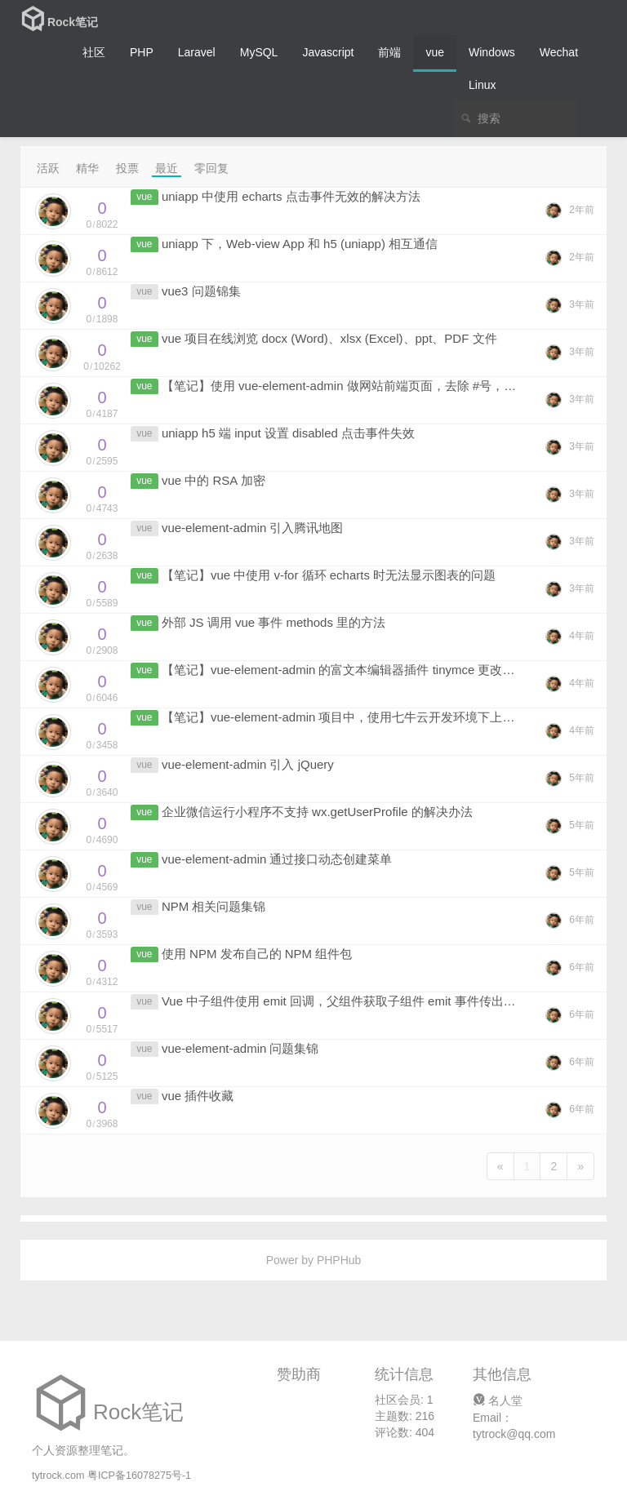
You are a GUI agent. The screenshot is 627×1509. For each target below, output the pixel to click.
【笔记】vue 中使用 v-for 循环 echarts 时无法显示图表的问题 (329, 575)
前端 (389, 52)
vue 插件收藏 (197, 1096)
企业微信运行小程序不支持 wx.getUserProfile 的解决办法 (317, 812)
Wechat (559, 52)
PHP (141, 52)
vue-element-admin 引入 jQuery (248, 764)
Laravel (197, 52)
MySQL (259, 52)
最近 (166, 168)
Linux (482, 84)
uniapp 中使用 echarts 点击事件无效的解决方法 (291, 196)
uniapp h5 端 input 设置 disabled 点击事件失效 (288, 433)
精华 (87, 168)
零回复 (211, 168)
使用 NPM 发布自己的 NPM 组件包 (257, 954)
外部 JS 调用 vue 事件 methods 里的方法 (273, 622)
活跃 (48, 168)
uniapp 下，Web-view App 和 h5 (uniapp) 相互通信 (300, 244)
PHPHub (339, 1260)
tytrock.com (58, 1475)
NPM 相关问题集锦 (214, 906)
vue (434, 52)
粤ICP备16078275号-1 (139, 1475)
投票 (127, 168)
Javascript (328, 52)
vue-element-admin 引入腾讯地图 (253, 528)
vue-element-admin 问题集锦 (240, 1048)
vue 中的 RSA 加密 (213, 480)
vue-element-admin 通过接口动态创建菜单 (277, 859)
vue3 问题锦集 (201, 291)
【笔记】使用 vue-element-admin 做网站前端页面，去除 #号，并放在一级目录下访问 (394, 386)
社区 (93, 52)
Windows (492, 52)
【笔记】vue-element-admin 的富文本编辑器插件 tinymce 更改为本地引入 (363, 670)
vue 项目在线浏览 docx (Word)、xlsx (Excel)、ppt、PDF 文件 (329, 338)
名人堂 (497, 1400)
